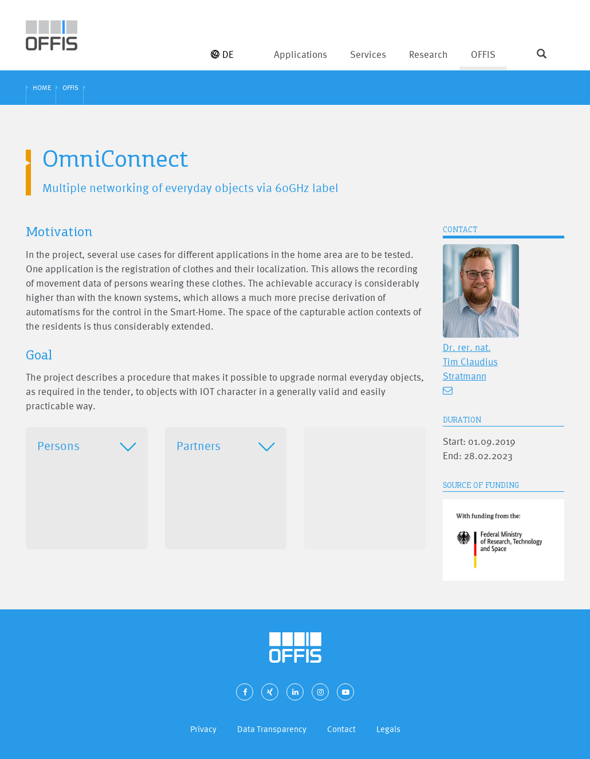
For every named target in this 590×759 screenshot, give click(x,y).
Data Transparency (271, 729)
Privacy (203, 729)
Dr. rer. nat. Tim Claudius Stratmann (470, 361)
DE (222, 54)
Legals (388, 729)
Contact (341, 729)
